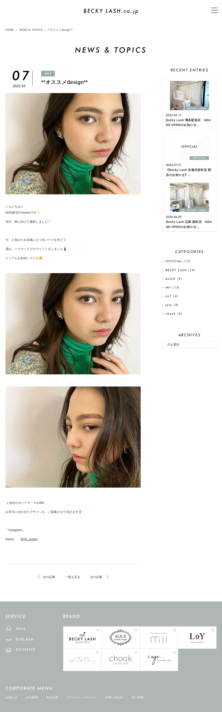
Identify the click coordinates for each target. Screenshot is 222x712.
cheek (174, 313)
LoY (171, 296)
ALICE (173, 278)
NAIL (21, 629)
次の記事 (49, 577)
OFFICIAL (178, 261)
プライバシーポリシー (81, 697)
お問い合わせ (114, 697)
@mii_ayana (28, 539)
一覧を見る (72, 577)
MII (48, 73)
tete (172, 305)
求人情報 (137, 697)
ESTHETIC (26, 650)
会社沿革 (52, 697)
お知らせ (11, 697)
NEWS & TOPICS (31, 29)
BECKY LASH (180, 270)
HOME (9, 29)
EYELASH (25, 639)
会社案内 (32, 697)
